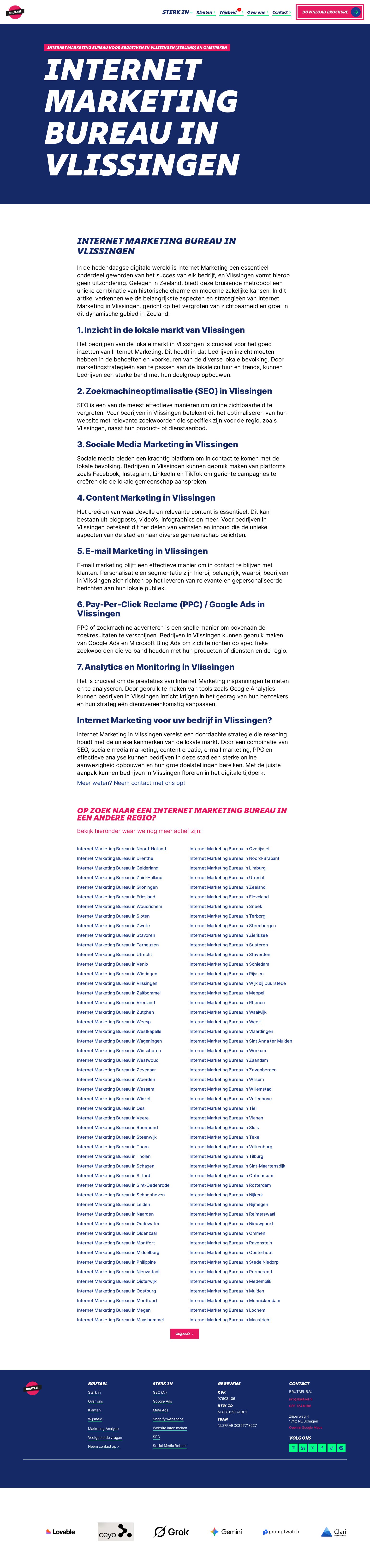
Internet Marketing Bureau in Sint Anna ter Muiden (241, 1040)
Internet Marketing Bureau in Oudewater (118, 1223)
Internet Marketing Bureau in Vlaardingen (231, 1031)
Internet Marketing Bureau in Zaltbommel (119, 992)
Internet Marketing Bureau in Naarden (115, 1214)
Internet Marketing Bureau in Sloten (113, 916)
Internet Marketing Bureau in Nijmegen (229, 1204)
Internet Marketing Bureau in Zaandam (229, 1060)
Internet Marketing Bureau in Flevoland (229, 896)
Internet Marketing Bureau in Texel (225, 1137)
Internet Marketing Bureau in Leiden (113, 1204)
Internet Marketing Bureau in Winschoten (119, 1050)
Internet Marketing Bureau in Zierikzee (229, 935)
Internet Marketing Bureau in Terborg (227, 916)
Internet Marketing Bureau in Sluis (224, 1127)
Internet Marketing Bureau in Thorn (113, 1146)
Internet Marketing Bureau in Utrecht (227, 877)
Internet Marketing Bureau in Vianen (226, 1117)
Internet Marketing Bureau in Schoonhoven (121, 1194)
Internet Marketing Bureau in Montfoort (117, 1300)
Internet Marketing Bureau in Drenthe (115, 858)
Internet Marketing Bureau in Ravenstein (231, 1242)
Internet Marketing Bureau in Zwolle (113, 925)
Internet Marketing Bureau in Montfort (116, 1242)
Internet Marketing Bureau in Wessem (115, 1089)
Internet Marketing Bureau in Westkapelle (119, 1031)
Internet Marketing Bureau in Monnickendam (235, 1300)
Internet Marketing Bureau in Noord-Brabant (235, 858)
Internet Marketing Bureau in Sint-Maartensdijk (237, 1165)
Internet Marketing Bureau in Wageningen (119, 1040)
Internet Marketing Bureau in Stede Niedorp (234, 1262)
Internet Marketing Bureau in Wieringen (117, 973)
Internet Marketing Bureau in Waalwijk (228, 1012)
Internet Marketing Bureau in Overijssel (229, 848)
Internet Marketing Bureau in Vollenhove (231, 1098)
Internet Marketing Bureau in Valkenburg (231, 1146)
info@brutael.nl (300, 1399)
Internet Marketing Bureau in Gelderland (117, 867)
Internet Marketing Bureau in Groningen (117, 887)
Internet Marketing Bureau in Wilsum (227, 1079)
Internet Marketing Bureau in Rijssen (227, 973)
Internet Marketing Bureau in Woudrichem (119, 906)
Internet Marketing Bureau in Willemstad (230, 1089)
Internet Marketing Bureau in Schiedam (229, 964)
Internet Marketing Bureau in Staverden (230, 954)
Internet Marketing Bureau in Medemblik (230, 1281)
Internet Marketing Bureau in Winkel (113, 1098)
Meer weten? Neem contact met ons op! (131, 782)
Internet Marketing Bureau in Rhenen (227, 1002)
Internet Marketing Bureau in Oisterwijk (117, 1281)
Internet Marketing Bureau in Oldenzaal (116, 1233)
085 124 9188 (300, 1406)
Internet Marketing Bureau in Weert (226, 1021)
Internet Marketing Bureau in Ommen (227, 1233)
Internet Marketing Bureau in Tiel (223, 1108)
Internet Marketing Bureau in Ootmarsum (231, 1175)
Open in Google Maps (305, 1427)
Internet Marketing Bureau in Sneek (226, 906)
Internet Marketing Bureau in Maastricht (230, 1319)
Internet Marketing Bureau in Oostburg (116, 1290)
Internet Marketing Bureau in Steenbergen (233, 925)
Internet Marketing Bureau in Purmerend (231, 1271)
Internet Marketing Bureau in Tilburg (226, 1156)
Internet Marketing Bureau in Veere (113, 1117)
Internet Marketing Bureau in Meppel (227, 992)
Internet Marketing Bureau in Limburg (228, 867)
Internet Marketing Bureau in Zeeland (228, 887)
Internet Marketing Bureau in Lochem (227, 1310)
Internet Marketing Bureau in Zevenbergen (233, 1069)
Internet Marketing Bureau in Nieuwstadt (118, 1271)
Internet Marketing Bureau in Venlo (112, 964)
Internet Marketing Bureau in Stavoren (116, 935)
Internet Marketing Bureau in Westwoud (118, 1060)
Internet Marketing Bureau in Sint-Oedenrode (123, 1185)
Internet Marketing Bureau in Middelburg (118, 1252)
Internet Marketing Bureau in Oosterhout (231, 1252)
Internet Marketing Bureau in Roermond (117, 1127)
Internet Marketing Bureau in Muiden (227, 1290)
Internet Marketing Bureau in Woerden (116, 1079)
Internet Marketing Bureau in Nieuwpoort (231, 1223)
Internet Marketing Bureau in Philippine (116, 1262)
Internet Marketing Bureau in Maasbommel (120, 1319)
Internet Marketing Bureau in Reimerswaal (232, 1214)
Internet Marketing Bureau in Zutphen (115, 1012)
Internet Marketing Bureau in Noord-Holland (121, 848)
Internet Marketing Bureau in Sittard (113, 1175)
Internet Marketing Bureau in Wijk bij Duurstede (238, 983)
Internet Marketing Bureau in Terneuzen (118, 944)
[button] (178, 12)
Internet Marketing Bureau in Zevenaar (116, 1069)
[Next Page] (184, 1334)
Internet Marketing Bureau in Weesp (114, 1021)
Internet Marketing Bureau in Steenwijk (116, 1137)
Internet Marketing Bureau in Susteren (229, 944)
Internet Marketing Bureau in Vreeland (116, 1002)
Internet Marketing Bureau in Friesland (116, 896)
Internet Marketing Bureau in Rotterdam (230, 1185)
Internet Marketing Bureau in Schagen (116, 1165)
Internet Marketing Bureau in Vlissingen (117, 983)
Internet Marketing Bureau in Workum (228, 1050)
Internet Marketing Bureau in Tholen (114, 1156)
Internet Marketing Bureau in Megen (114, 1310)
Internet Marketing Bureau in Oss (111, 1108)
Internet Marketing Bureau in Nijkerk (226, 1194)
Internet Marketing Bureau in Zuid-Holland (119, 877)
